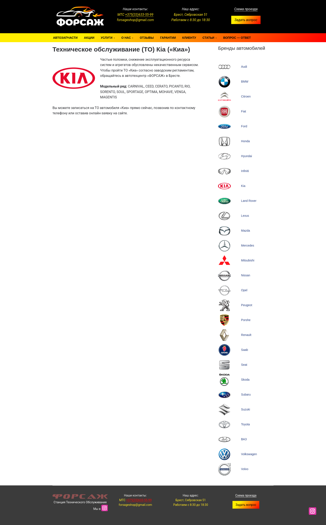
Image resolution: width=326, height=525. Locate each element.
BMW (244, 81)
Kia (243, 186)
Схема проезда (246, 9)
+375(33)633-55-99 (139, 15)
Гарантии (168, 37)
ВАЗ (244, 439)
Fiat (243, 111)
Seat (244, 364)
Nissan (245, 275)
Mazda (245, 230)
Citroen (246, 96)
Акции (89, 37)
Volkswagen (249, 454)
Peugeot (246, 305)
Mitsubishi (247, 260)
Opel (244, 290)
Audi (244, 66)
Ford (244, 126)
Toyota (245, 424)
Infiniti (245, 171)
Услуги (106, 37)
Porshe (245, 320)
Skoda (245, 379)
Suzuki (245, 409)
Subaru (246, 394)
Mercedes (247, 245)
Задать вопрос (245, 20)
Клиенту (189, 37)
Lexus (245, 215)
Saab (244, 349)
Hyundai (246, 156)
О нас (126, 37)
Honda (245, 141)
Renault (246, 335)
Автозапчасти (65, 37)
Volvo (244, 469)
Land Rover (248, 200)
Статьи (208, 37)
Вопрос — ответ (237, 37)
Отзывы (147, 37)
